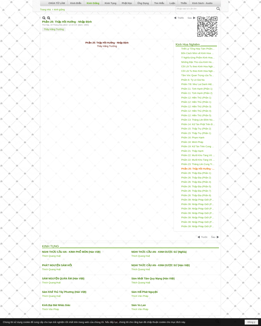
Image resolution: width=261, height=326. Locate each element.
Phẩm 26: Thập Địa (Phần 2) (196, 177)
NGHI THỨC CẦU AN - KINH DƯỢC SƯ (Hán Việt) (160, 265)
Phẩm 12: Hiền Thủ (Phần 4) (196, 111)
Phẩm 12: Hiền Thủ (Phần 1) (196, 97)
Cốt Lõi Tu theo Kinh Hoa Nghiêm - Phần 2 (198, 71)
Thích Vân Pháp (139, 296)
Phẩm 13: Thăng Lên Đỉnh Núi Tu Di (198, 119)
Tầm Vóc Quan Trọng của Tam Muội (198, 75)
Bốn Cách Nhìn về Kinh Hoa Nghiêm (198, 53)
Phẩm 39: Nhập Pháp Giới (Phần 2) (198, 204)
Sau (190, 17)
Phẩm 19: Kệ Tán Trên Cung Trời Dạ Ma (198, 146)
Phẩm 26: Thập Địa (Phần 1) (196, 173)
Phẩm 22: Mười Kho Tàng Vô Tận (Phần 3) (198, 159)
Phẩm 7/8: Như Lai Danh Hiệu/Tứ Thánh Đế (198, 84)
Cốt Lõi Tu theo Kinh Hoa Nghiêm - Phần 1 (198, 66)
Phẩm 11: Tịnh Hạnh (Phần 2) (196, 93)
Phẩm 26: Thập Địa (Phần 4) (196, 182)
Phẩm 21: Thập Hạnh (192, 151)
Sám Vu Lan (138, 305)
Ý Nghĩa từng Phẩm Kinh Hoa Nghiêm (198, 57)
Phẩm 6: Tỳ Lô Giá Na (192, 80)
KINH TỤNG (50, 246)
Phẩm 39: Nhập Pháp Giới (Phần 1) (198, 199)
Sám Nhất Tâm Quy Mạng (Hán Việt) (153, 278)
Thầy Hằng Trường (54, 29)
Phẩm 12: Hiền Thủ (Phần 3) (196, 106)
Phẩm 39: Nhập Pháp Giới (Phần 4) (198, 213)
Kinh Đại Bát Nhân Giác (56, 305)
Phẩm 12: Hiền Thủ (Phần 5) (196, 115)
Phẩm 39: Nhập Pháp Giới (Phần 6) (198, 222)
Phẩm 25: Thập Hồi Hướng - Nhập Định (198, 168)
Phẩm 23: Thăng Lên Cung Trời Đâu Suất (198, 164)
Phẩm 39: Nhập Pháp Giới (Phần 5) (198, 217)
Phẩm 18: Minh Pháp (192, 142)
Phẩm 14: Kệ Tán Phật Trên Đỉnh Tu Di (198, 124)
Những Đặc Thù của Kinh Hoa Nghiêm (198, 62)
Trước (181, 17)
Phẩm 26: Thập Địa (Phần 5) (196, 186)
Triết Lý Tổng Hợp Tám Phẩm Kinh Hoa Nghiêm (198, 48)
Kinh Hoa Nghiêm (188, 44)
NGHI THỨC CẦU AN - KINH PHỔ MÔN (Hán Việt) (71, 251)
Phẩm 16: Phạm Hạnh (192, 137)
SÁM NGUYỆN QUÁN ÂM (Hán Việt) (63, 278)
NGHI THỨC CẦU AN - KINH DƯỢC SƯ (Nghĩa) (159, 251)
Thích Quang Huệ (51, 256)
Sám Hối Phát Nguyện (144, 291)
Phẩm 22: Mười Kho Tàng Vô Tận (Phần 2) (198, 155)
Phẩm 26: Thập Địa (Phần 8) (196, 195)
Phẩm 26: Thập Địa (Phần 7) (196, 190)
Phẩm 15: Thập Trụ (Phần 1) (196, 133)
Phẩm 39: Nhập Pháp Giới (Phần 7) (198, 226)
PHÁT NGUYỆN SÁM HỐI (57, 265)
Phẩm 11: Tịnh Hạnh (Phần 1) (196, 88)
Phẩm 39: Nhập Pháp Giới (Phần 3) (198, 208)
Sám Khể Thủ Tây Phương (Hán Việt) (64, 291)
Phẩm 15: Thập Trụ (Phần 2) (196, 128)
